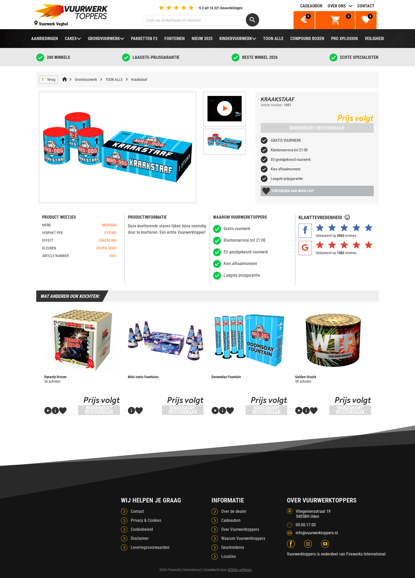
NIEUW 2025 (202, 38)
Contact (366, 5)
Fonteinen (174, 38)
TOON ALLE (273, 38)
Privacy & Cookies (146, 520)
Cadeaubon (311, 5)
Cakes (71, 38)
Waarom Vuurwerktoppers (243, 538)
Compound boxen (307, 38)
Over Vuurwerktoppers (240, 529)
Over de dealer (233, 511)
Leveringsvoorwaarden (150, 547)
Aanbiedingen (44, 38)
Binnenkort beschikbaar (317, 128)
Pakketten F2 (144, 38)
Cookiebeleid (142, 529)
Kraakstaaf (139, 79)
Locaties (228, 556)
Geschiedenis (232, 547)
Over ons (337, 5)
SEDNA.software (240, 570)
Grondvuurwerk (104, 38)
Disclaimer (140, 538)
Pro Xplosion (344, 38)
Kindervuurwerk (235, 38)
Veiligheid (374, 38)
